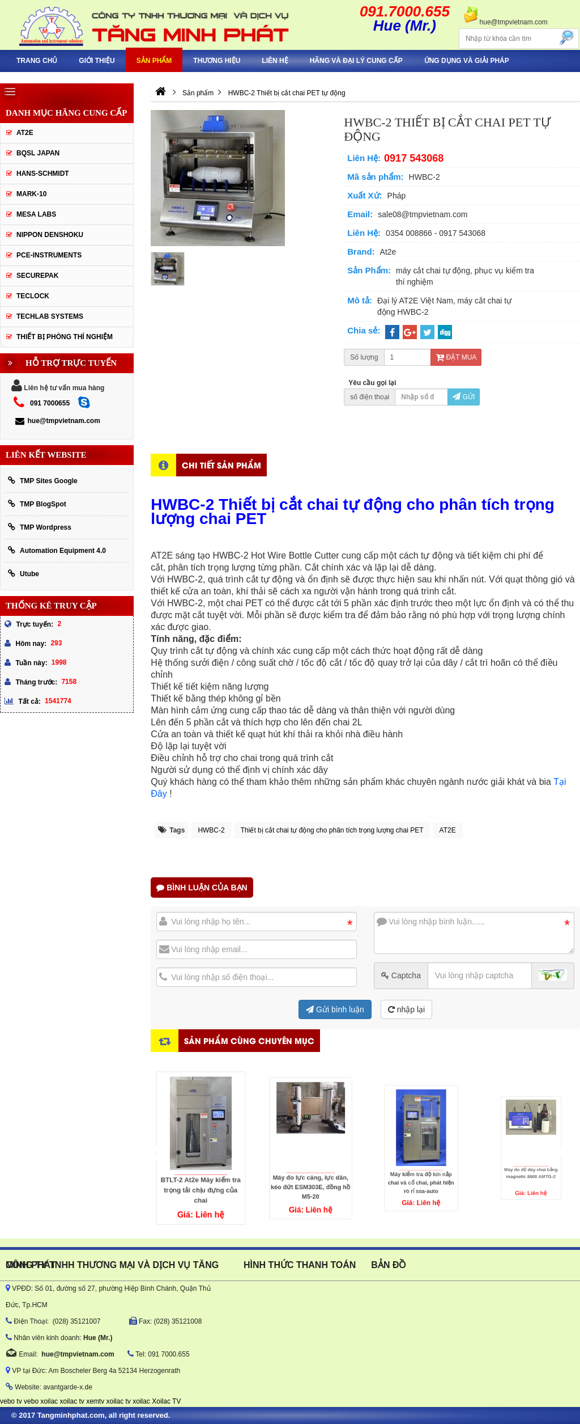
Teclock (32, 296)
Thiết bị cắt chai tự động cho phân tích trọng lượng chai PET (332, 830)
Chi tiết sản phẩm (221, 465)
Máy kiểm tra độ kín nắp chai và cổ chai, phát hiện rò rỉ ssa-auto (421, 1164)
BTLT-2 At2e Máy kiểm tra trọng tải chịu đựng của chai (200, 1178)
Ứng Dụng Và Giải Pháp (466, 61)
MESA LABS (36, 214)
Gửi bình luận (335, 1009)
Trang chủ (36, 61)
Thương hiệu (216, 61)
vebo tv (11, 1401)
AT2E (448, 830)
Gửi (464, 397)
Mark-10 (31, 194)
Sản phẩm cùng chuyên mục (249, 1040)
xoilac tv (71, 1401)
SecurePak (37, 276)
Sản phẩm (154, 61)
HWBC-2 (211, 830)
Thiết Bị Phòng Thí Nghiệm (64, 337)
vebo (31, 1401)
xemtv (95, 1401)
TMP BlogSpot (37, 504)
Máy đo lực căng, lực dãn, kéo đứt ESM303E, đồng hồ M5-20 (311, 1170)
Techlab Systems (49, 316)
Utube (23, 573)
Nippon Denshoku (49, 235)
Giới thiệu (96, 61)
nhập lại (406, 1009)
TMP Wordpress (39, 527)
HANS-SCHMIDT (42, 174)
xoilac (49, 1401)
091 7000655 (50, 403)
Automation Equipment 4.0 (57, 550)
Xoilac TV (166, 1401)
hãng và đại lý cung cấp (356, 61)
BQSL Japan (37, 153)
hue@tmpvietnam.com (57, 421)
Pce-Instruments (49, 255)
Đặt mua (456, 357)
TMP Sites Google (43, 480)
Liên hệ (275, 61)
